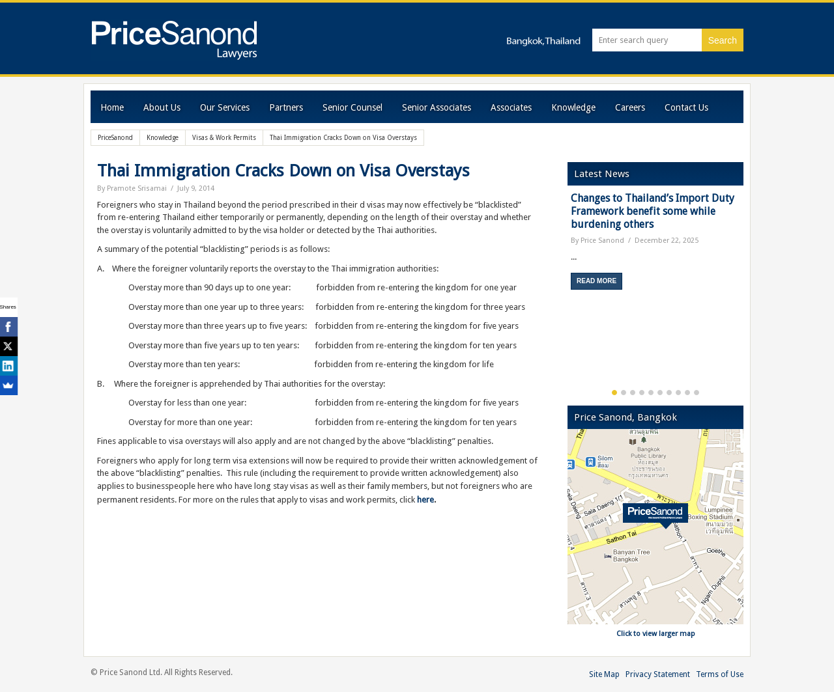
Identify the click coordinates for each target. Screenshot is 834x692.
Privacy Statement (658, 674)
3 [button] (632, 392)
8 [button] (678, 392)
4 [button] (641, 392)
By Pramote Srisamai (132, 188)
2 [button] (623, 392)
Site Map (604, 674)
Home (112, 107)
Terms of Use (719, 674)
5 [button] (651, 392)
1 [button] (614, 392)
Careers (630, 107)
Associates (511, 107)
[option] (655, 246)
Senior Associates (436, 107)
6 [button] (660, 392)
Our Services (225, 107)
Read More (596, 280)
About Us (161, 107)
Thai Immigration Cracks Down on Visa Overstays (283, 170)
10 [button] (696, 392)
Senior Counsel (352, 107)
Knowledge (573, 107)
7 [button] (669, 392)
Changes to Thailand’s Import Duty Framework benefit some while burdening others (652, 211)
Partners (286, 107)
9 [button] (687, 392)
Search (722, 40)
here (425, 500)
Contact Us (686, 107)
